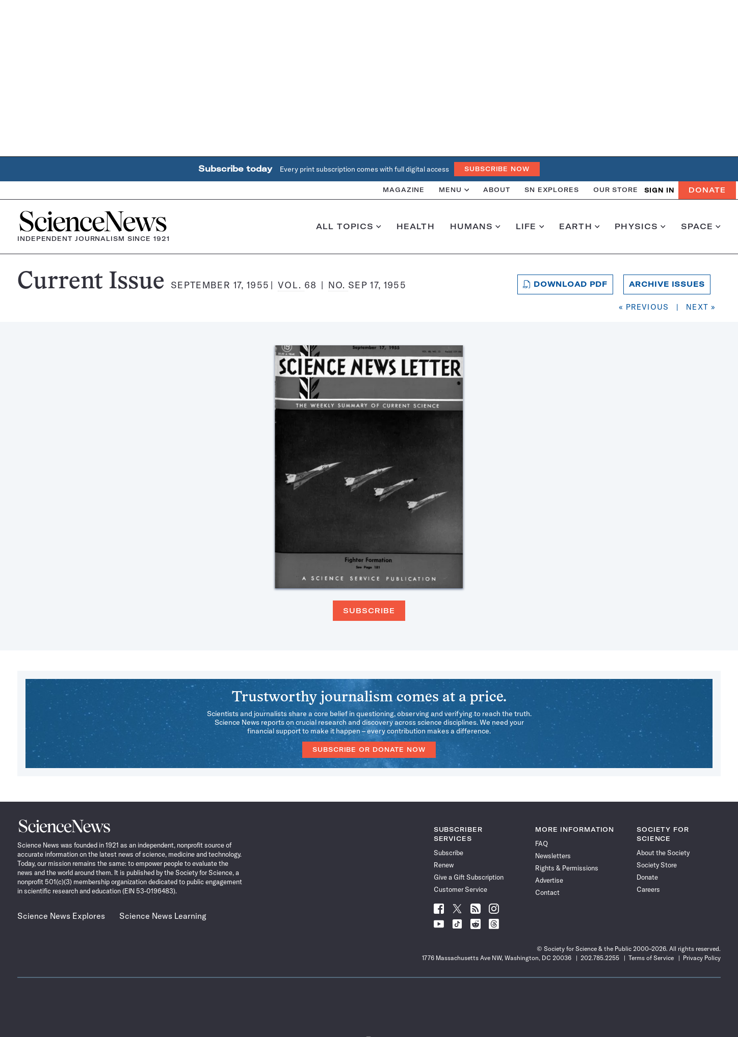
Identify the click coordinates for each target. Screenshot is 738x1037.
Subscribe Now (497, 169)
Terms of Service (651, 958)
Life (530, 226)
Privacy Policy (702, 958)
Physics (640, 226)
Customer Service (460, 889)
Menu (454, 190)
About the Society (663, 853)
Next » (701, 307)
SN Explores (551, 190)
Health (416, 226)
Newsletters (553, 856)
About (496, 190)
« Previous (644, 307)
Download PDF (565, 284)
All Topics (348, 226)
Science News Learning (162, 916)
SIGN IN (659, 190)
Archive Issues (667, 284)
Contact (547, 892)
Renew (444, 865)
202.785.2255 (600, 958)
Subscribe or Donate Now (369, 749)
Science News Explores (61, 916)
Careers (648, 889)
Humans (475, 226)
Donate (707, 190)
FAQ (541, 843)
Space (701, 226)
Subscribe (369, 610)
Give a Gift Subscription (469, 877)
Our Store (615, 190)
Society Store (657, 865)
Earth (579, 226)
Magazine (404, 190)
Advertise (549, 880)
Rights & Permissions (566, 868)
